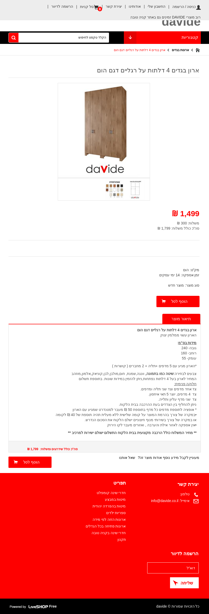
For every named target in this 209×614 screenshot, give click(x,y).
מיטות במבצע (115, 499)
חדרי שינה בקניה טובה (109, 533)
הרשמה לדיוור (58, 6)
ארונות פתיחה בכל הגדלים (106, 526)
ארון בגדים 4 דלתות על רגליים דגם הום (139, 50)
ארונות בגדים (180, 50)
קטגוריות (162, 37)
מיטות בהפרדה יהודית (109, 506)
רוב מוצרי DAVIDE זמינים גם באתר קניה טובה (165, 17)
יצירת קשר (110, 6)
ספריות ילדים (116, 513)
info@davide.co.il (164, 501)
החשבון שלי (153, 6)
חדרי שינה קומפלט (111, 493)
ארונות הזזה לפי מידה (109, 519)
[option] (134, 188)
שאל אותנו (127, 458)
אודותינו (131, 6)
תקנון (121, 539)
